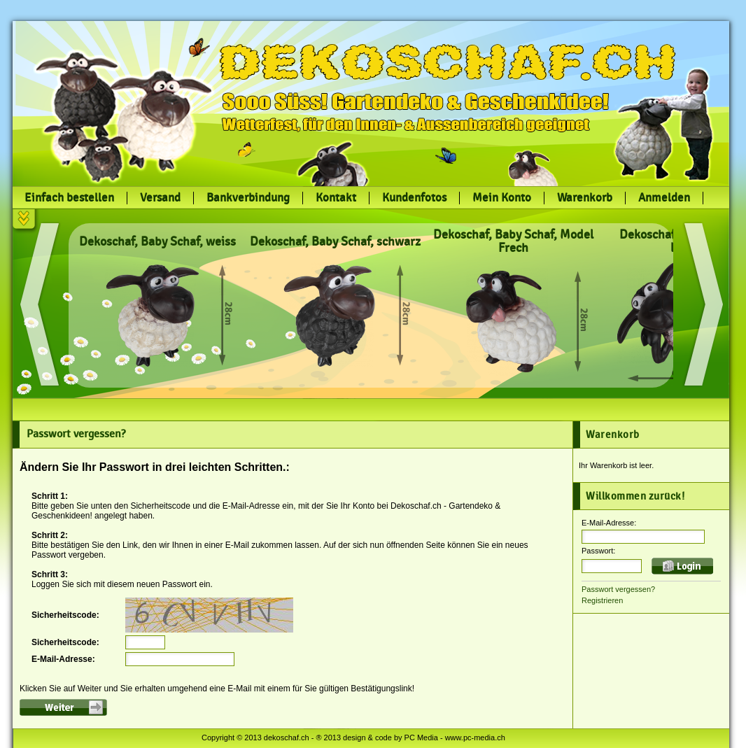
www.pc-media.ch (475, 737)
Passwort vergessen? (618, 589)
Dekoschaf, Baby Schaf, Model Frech (513, 241)
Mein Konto (501, 198)
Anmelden (664, 198)
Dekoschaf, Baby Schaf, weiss (157, 241)
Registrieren (602, 600)
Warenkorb (584, 198)
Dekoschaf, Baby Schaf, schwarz (335, 241)
